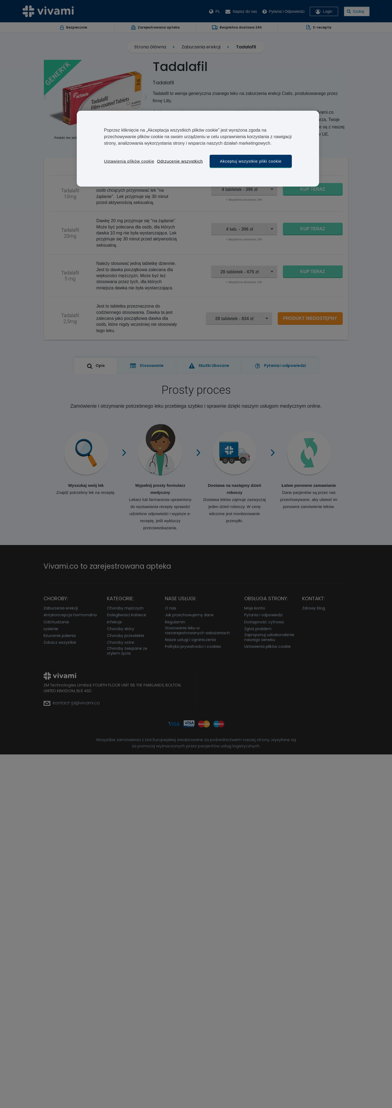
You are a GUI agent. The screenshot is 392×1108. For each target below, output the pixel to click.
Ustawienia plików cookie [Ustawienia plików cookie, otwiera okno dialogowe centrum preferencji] (129, 161)
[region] (198, 149)
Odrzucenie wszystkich (180, 161)
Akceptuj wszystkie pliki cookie (251, 161)
